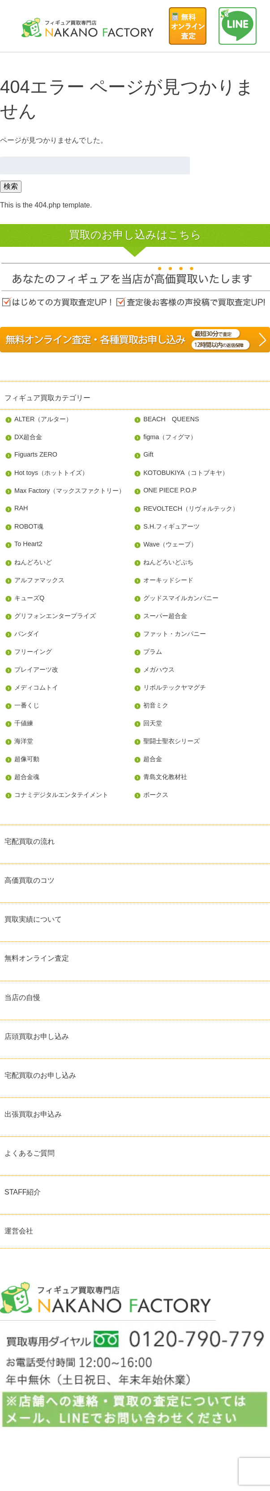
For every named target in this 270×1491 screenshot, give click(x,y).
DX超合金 (28, 437)
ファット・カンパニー (174, 633)
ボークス (155, 794)
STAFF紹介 (22, 1192)
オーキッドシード (168, 580)
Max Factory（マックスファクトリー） (69, 490)
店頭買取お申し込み (36, 1036)
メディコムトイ (36, 687)
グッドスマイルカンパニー (181, 597)
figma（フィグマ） (170, 437)
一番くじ (26, 705)
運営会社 (18, 1231)
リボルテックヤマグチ (174, 687)
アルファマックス (39, 580)
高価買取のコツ (29, 880)
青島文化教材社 (165, 776)
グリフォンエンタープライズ (55, 615)
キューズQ (29, 597)
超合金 (152, 758)
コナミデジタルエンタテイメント (61, 794)
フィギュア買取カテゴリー (47, 398)
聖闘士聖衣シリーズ (171, 741)
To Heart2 (28, 543)
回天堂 (152, 723)
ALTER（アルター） (43, 419)
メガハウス (159, 669)
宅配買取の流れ (29, 841)
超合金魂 (26, 776)
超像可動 (26, 758)
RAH (21, 508)
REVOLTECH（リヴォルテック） (191, 508)
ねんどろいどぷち (168, 562)
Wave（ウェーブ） (170, 544)
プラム (152, 651)
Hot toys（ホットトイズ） (51, 472)
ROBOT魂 (28, 526)
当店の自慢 (22, 997)
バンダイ (26, 633)
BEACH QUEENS (171, 419)
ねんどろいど (33, 562)
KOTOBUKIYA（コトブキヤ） (185, 472)
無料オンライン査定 (36, 958)
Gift (148, 454)
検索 (11, 186)
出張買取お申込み (33, 1114)
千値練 (23, 723)
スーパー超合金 (165, 615)
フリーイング (33, 651)
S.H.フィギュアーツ (171, 526)
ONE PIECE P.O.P (170, 490)
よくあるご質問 (29, 1153)
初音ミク (155, 705)
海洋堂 (23, 741)
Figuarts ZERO (35, 454)
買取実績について (33, 919)
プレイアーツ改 (36, 669)
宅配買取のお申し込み (40, 1075)
